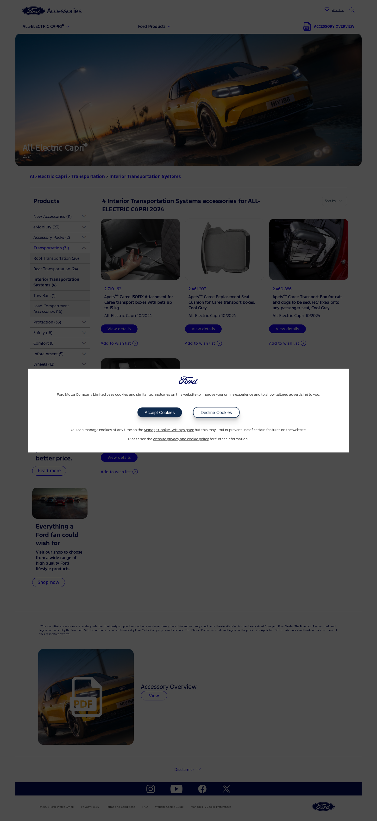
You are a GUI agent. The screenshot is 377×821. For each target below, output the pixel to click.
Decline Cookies (216, 412)
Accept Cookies (160, 412)
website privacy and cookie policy (181, 439)
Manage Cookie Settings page (169, 430)
